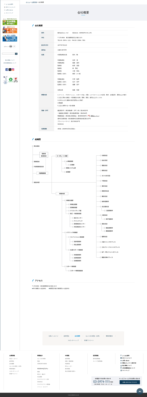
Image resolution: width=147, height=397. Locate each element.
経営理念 (66, 336)
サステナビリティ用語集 (43, 384)
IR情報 (67, 355)
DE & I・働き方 (41, 374)
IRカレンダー (68, 366)
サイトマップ (9, 13)
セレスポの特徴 (41, 358)
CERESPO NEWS (42, 363)
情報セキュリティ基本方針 (129, 363)
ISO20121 (40, 381)
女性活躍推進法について (9, 63)
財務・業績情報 (69, 361)
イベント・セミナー (42, 387)
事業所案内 (109, 336)
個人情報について (10, 60)
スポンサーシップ (73, 340)
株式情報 (67, 368)
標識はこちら (95, 116)
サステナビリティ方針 (43, 379)
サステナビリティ (42, 368)
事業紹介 (40, 355)
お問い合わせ (9, 10)
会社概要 (77, 336)
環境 (38, 371)
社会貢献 (39, 376)
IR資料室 (67, 363)
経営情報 (67, 358)
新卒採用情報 (96, 358)
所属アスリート (89, 340)
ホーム (28, 2)
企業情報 (34, 2)
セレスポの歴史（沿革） (93, 336)
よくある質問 (9, 4)
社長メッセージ (53, 336)
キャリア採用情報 (97, 361)
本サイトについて (10, 7)
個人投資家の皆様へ (70, 371)
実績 (38, 361)
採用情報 (95, 355)
